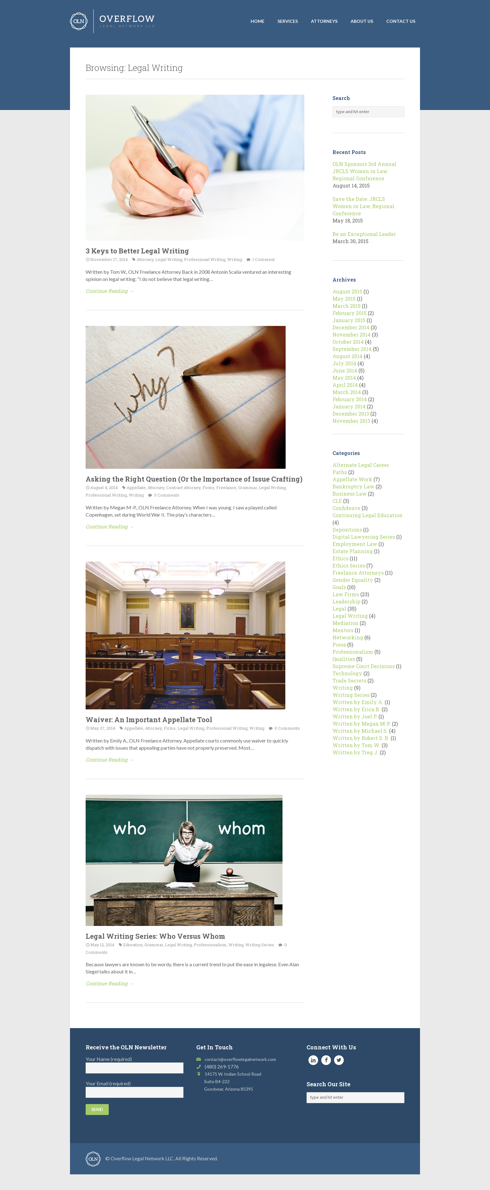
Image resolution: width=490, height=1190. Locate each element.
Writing (234, 259)
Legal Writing (168, 259)
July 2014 (344, 363)
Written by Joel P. (354, 716)
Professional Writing (204, 259)
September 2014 (352, 349)
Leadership (346, 601)
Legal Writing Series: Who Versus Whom (155, 936)
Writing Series (259, 945)
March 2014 (346, 392)
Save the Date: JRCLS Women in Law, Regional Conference (363, 206)
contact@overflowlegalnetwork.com (240, 1059)
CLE (337, 501)
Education (132, 945)
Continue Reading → (110, 291)
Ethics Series (348, 565)
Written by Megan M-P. (361, 723)
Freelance (226, 487)
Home (257, 21)
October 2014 (348, 341)
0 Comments (166, 495)
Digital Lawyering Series (363, 536)
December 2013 (350, 413)
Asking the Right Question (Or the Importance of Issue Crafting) (194, 478)
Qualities (343, 659)
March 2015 (346, 305)
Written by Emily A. (357, 702)
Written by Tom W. (356, 745)
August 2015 (347, 291)
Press (339, 644)
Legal (339, 608)
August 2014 (347, 356)
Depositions (347, 529)
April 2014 (345, 385)
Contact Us (400, 21)
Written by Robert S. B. (360, 738)
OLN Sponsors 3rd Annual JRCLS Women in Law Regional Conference (364, 171)
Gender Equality (352, 580)
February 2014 (349, 399)
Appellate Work (352, 479)
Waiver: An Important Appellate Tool (149, 719)
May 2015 (344, 298)
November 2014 (351, 334)
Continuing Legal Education (367, 515)
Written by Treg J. (355, 752)
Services (288, 21)
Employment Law (354, 544)
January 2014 (349, 406)
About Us (362, 21)
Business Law (349, 493)
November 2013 (351, 421)
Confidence (346, 508)
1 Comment (263, 259)
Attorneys (324, 21)
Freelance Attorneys (358, 572)
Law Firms (345, 594)
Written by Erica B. (356, 709)
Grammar (247, 487)
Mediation (345, 623)
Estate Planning (352, 551)
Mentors (342, 630)
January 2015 (348, 320)
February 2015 (349, 313)
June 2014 (344, 370)
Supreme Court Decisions (363, 666)
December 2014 (350, 327)
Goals (339, 587)
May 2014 (344, 377)
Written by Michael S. (360, 731)
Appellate (136, 487)
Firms (208, 487)
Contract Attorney (183, 487)
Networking (347, 637)
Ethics (340, 558)
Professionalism (210, 945)
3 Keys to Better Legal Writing (137, 250)
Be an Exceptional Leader (364, 234)
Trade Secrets (349, 680)
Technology (347, 673)
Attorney (145, 259)
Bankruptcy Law (353, 486)
